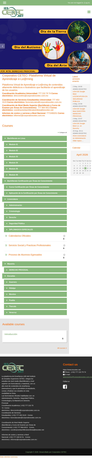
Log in (87, 3)
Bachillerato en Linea (16, 138)
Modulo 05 (13, 169)
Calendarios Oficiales (20, 235)
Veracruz (13, 312)
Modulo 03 (13, 157)
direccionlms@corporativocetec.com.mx (31, 96)
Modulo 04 (13, 163)
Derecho (12, 217)
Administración (15, 205)
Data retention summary (9, 457)
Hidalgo (12, 288)
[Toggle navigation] (88, 12)
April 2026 (82, 154)
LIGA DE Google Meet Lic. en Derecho (79, 126)
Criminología (14, 211)
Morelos (12, 294)
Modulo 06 (13, 175)
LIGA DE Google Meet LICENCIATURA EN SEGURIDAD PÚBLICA (80, 96)
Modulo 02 (13, 150)
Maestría (11, 264)
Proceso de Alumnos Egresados (25, 254)
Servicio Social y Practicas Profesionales (30, 245)
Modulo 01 (13, 144)
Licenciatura (12, 199)
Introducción (11, 334)
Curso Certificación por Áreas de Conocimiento (29, 187)
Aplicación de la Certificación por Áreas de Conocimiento (33, 193)
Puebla (12, 300)
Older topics (77, 141)
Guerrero (13, 282)
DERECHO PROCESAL (18, 270)
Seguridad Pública (17, 223)
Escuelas (11, 276)
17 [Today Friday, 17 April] (85, 168)
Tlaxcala (12, 306)
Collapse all (63, 132)
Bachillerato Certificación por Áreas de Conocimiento (29, 181)
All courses (61, 348)
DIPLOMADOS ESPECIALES (21, 229)
